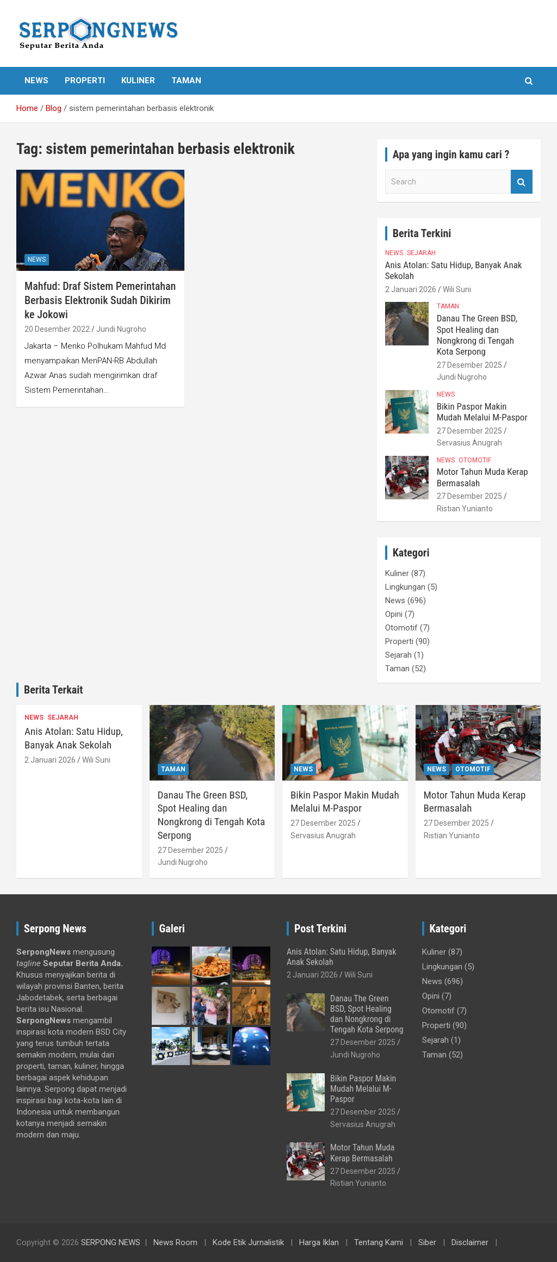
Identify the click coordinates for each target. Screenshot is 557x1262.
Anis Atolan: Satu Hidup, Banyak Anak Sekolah (73, 738)
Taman (186, 80)
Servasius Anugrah (469, 442)
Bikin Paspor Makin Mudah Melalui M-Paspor (482, 412)
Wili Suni (457, 289)
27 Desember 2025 (469, 365)
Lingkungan (405, 587)
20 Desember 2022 (57, 329)
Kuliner (138, 80)
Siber (427, 1242)
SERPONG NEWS (110, 1242)
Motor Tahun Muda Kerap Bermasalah (362, 1152)
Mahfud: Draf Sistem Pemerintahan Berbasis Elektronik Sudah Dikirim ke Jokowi (100, 300)
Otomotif (475, 460)
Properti (85, 80)
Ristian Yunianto (465, 508)
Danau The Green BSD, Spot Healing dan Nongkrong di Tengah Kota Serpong (477, 335)
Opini (394, 614)
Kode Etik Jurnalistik (248, 1242)
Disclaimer (469, 1242)
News (36, 80)
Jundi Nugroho (121, 329)
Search (522, 182)
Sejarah (421, 253)
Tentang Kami (378, 1242)
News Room (175, 1242)
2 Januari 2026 (410, 289)
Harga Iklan (319, 1242)
